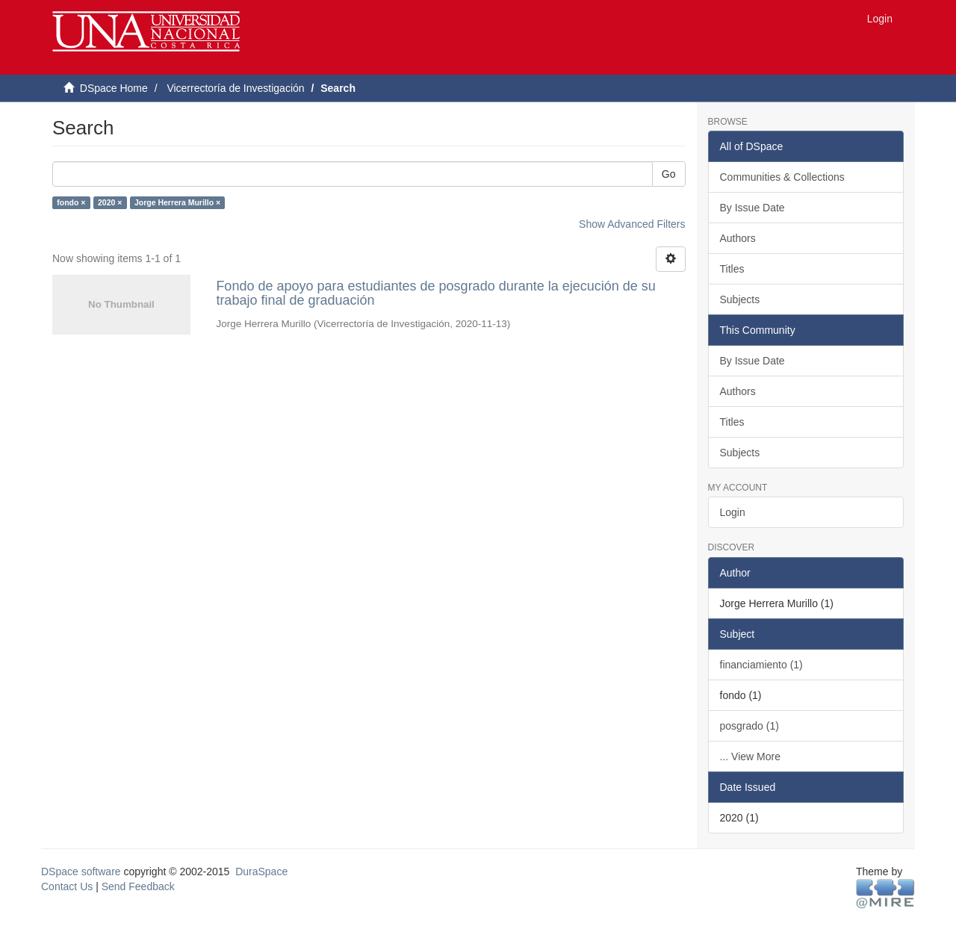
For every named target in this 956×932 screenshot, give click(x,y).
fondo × (71, 202)
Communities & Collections (782, 177)
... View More (750, 756)
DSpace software (81, 871)
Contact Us (67, 886)
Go (669, 174)
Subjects (740, 299)
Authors (738, 238)
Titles (732, 269)
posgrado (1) (749, 726)
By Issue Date (752, 208)
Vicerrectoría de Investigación (235, 88)
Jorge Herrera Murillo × (177, 202)
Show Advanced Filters (632, 224)
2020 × (110, 202)
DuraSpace (261, 871)
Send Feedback (138, 886)
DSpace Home (114, 88)
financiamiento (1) (761, 665)
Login (732, 512)
